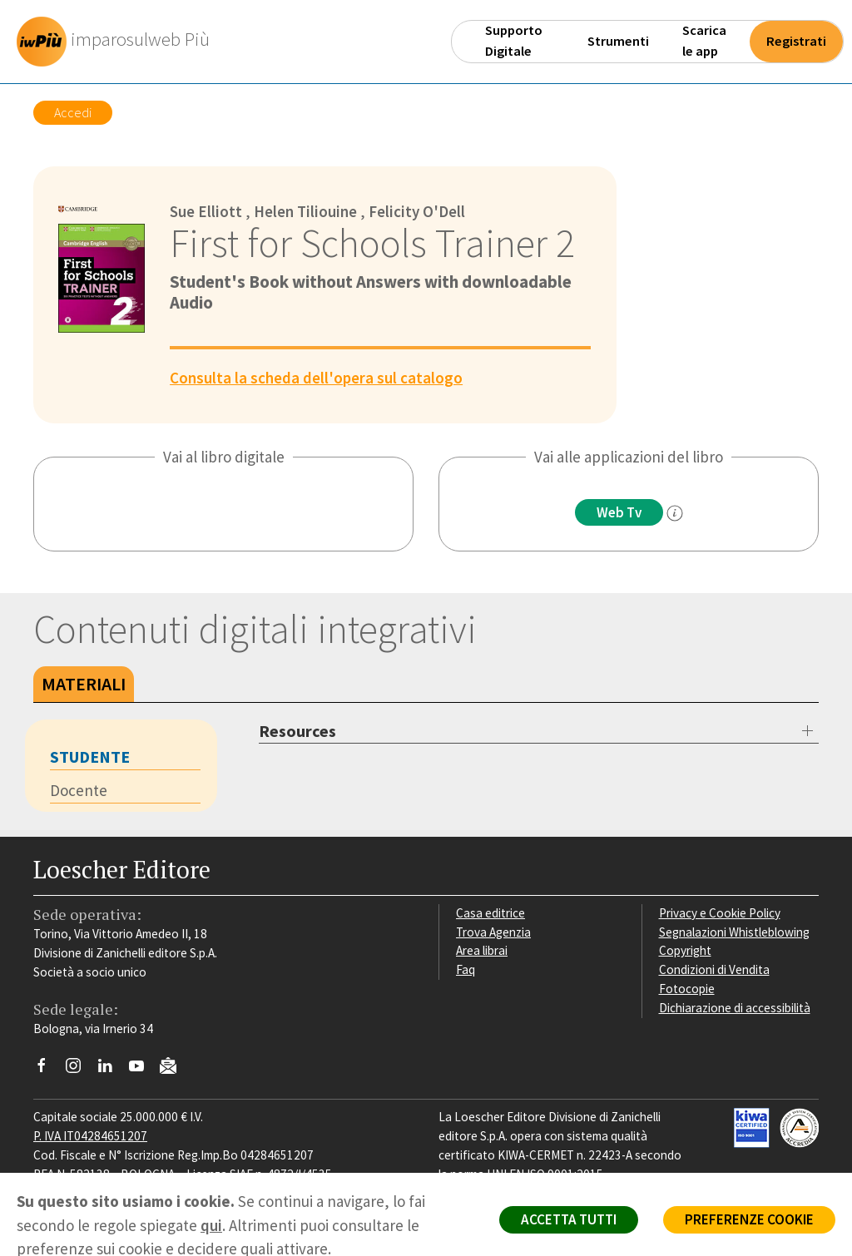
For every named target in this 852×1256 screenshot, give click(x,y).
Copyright (685, 950)
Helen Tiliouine (305, 211)
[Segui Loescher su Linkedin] (111, 1069)
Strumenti (618, 41)
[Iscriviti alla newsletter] (174, 1068)
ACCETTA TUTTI (569, 1219)
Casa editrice (490, 913)
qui (211, 1225)
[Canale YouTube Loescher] (142, 1069)
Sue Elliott (206, 211)
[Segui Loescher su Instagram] (79, 1069)
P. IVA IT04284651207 (90, 1136)
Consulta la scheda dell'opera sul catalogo (316, 378)
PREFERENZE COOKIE (749, 1219)
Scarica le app (704, 41)
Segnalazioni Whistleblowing (734, 932)
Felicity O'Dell (417, 211)
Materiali (84, 683)
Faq (465, 969)
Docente (78, 790)
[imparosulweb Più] (117, 41)
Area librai (482, 950)
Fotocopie (687, 988)
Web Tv (619, 512)
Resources (297, 730)
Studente (90, 756)
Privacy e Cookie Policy (719, 913)
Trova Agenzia (493, 932)
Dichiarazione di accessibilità (734, 1008)
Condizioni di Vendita (714, 969)
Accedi (73, 112)
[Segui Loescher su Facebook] (47, 1069)
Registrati (796, 41)
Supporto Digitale (513, 41)
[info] (674, 513)
